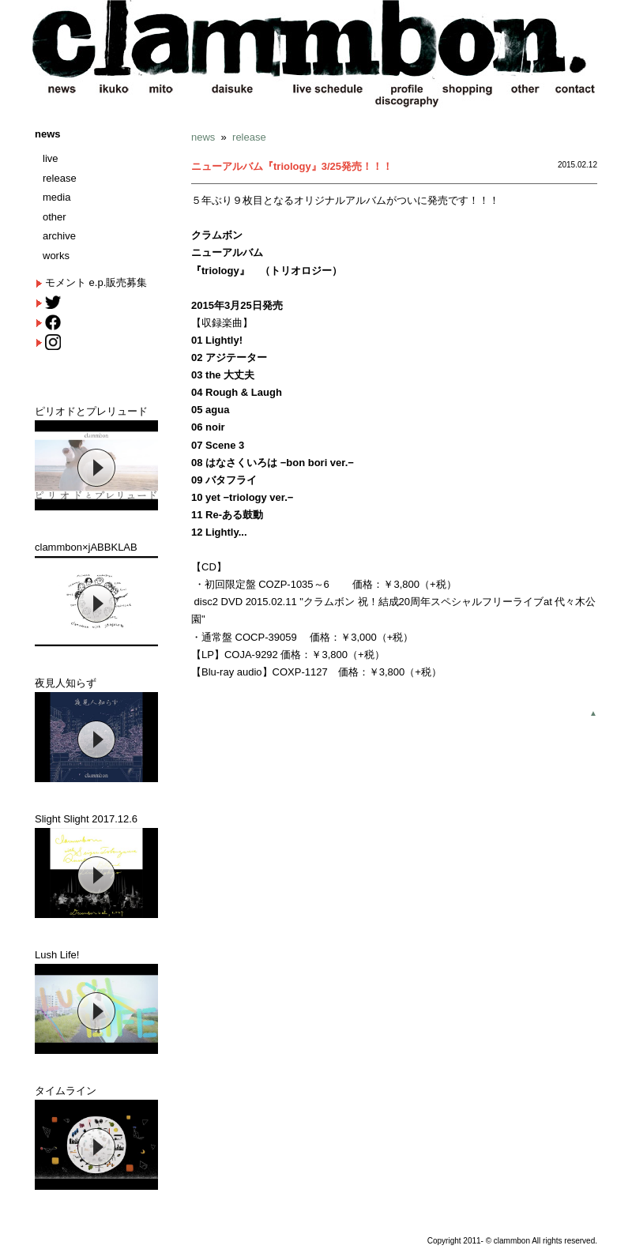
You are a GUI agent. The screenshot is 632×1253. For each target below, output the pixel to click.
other (54, 217)
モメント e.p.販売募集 (96, 282)
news (48, 134)
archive (59, 236)
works (56, 256)
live (50, 158)
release (60, 178)
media (56, 197)
